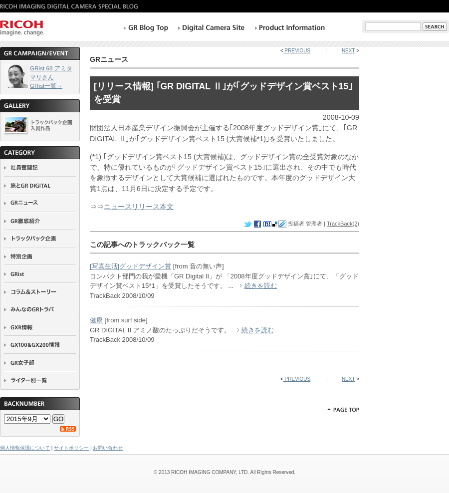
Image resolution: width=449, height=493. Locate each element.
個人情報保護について (25, 448)
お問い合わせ (108, 448)
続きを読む (260, 285)
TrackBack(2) (343, 224)
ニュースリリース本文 (139, 207)
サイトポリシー (71, 448)
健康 (96, 320)
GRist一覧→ (46, 85)
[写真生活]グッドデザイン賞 (130, 266)
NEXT (348, 50)
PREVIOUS (296, 50)
